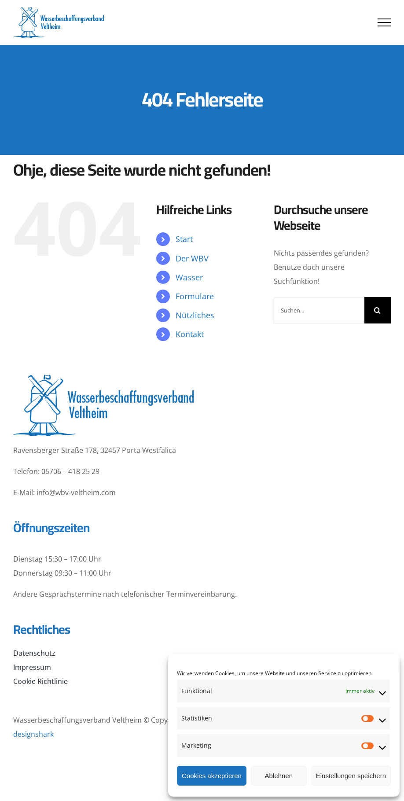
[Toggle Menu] (384, 22)
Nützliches (195, 315)
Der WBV (192, 258)
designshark (33, 734)
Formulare (195, 296)
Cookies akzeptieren (212, 775)
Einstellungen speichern (351, 775)
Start (184, 239)
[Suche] (377, 310)
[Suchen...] (319, 310)
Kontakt (190, 334)
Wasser (189, 277)
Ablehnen (279, 775)
